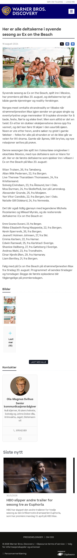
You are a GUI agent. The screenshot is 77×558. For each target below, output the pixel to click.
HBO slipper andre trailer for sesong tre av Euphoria (29, 502)
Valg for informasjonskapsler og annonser (37, 545)
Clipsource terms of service (50, 544)
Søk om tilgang (55, 2)
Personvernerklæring (15, 553)
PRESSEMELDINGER (33, 537)
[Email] (19, 439)
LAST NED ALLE (38, 362)
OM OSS (50, 537)
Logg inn (70, 2)
